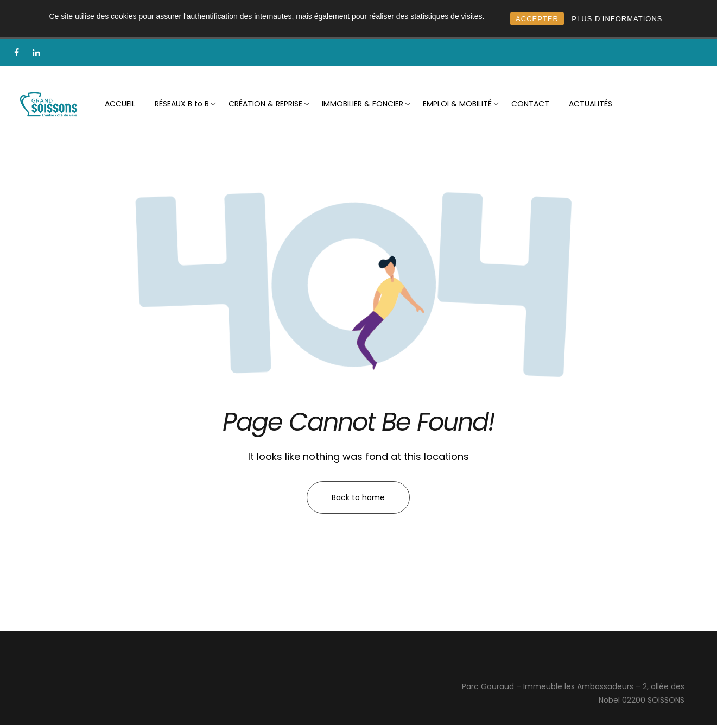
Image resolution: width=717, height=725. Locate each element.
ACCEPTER (537, 19)
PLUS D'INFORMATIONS (617, 19)
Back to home (358, 497)
